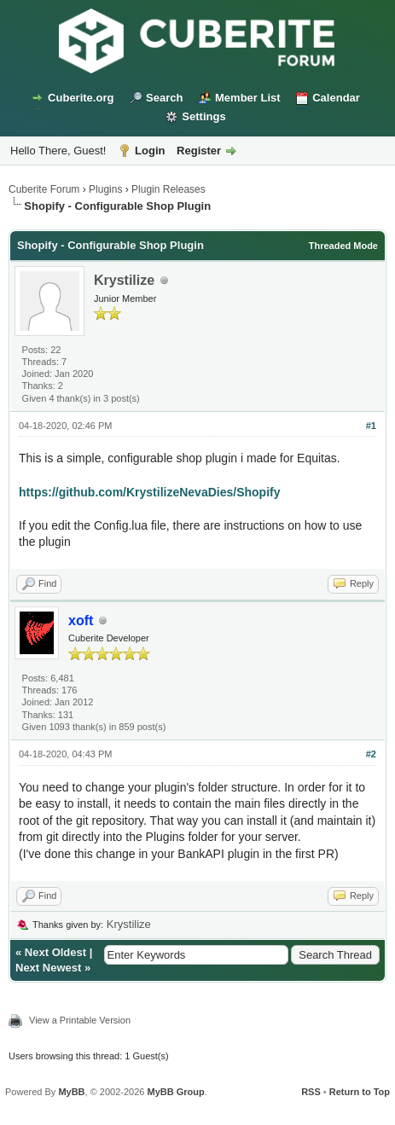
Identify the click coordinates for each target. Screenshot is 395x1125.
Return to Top (359, 1092)
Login (150, 150)
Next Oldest (55, 952)
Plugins (105, 189)
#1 (371, 425)
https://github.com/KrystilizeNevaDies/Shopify (150, 492)
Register (199, 150)
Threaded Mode (343, 246)
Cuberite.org (80, 97)
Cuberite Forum (44, 189)
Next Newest (48, 967)
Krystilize (124, 280)
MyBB (71, 1092)
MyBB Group (175, 1092)
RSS (311, 1092)
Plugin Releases (168, 189)
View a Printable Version (80, 1020)
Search (164, 97)
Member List (248, 97)
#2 (371, 754)
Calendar (336, 97)
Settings (203, 116)
